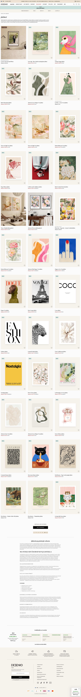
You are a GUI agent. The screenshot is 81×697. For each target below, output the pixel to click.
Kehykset (33, 4)
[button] (75, 692)
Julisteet (12, 4)
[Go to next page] (47, 533)
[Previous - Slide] (20, 637)
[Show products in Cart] (79, 4)
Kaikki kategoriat (25, 10)
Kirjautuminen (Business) (42, 679)
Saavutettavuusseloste (41, 674)
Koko (49, 10)
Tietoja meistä (39, 664)
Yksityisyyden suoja (60, 672)
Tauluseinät (60, 4)
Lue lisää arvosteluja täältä (40, 644)
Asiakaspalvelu (59, 666)
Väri (34, 10)
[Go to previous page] (34, 533)
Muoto (42, 10)
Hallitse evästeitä (60, 676)
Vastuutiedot (39, 668)
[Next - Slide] (73, 637)
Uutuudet (45, 4)
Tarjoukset (38, 4)
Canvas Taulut (19, 4)
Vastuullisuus (39, 672)
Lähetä (20, 677)
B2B (65, 4)
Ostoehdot (59, 670)
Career (38, 670)
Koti (55, 4)
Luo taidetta (26, 4)
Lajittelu (57, 10)
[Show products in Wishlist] (76, 4)
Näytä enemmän (40, 527)
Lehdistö (38, 666)
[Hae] (74, 4)
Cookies (58, 674)
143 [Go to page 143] (45, 532)
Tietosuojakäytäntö (16, 679)
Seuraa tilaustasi (60, 668)
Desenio (2, 13)
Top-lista (50, 4)
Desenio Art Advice (60, 664)
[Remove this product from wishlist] (24, 57)
